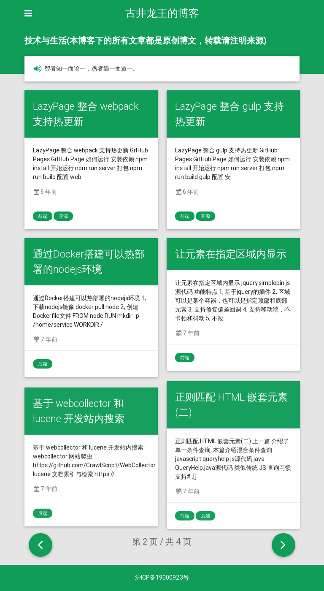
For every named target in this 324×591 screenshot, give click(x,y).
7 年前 (45, 339)
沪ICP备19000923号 (162, 577)
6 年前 (45, 191)
